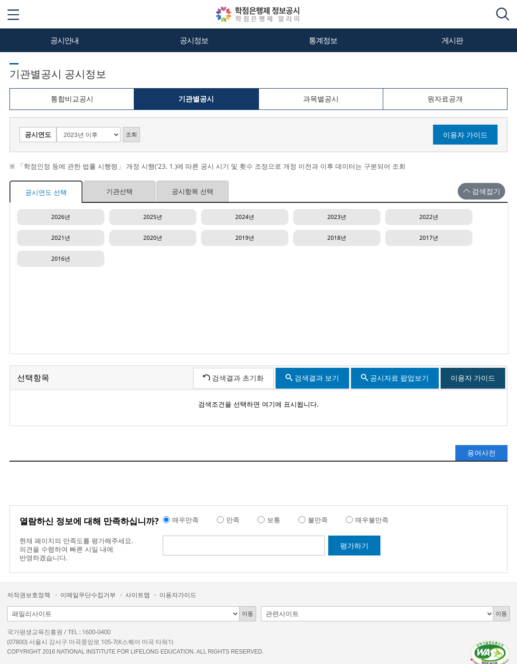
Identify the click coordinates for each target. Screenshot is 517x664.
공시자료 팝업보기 (395, 377)
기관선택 (119, 191)
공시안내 (64, 40)
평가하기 (354, 545)
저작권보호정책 (28, 595)
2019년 (244, 238)
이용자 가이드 (465, 134)
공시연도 (38, 134)
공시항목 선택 (192, 191)
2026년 (60, 217)
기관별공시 (195, 102)
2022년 (428, 217)
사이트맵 (137, 595)
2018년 (336, 238)
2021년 (60, 238)
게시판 (452, 40)
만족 (233, 519)
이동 (247, 613)
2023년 (336, 217)
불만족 (318, 519)
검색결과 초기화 (233, 377)
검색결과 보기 (312, 377)
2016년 (60, 259)
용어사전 (481, 452)
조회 (131, 134)
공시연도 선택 (46, 192)
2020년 (152, 238)
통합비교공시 (72, 98)
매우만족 (185, 519)
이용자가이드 (177, 595)
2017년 (428, 238)
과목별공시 (321, 98)
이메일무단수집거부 (88, 595)
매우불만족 (371, 519)
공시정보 (194, 40)
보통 (273, 519)
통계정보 (323, 40)
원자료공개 (445, 98)
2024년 (244, 217)
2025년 (152, 217)
